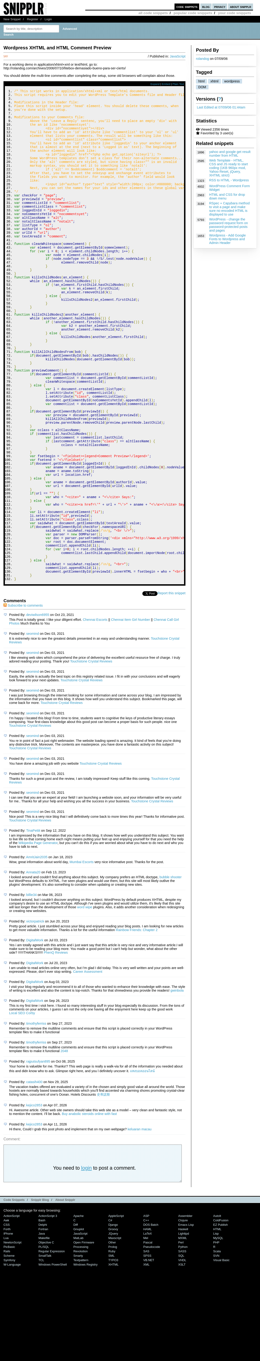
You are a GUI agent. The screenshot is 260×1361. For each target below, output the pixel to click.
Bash (41, 1312)
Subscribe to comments (23, 697)
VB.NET (148, 1352)
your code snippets (234, 13)
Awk (6, 1312)
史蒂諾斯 (103, 1187)
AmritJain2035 (37, 949)
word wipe (84, 999)
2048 (64, 1143)
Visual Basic (221, 1352)
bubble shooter (170, 969)
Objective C (46, 1334)
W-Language (12, 1356)
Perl (181, 1334)
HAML (147, 1321)
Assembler (185, 1308)
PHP (216, 1334)
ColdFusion (221, 1312)
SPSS (147, 1348)
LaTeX (147, 1325)
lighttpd (183, 1325)
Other (112, 1334)
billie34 (31, 987)
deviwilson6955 (37, 707)
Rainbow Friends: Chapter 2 (136, 1022)
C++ (146, 1312)
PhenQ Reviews (56, 1045)
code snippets (187, 7)
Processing (80, 1339)
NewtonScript (12, 1334)
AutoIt (217, 1308)
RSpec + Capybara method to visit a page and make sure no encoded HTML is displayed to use (229, 208)
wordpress (232, 81)
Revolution (80, 1343)
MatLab (78, 1330)
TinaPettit (33, 923)
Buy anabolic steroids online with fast (89, 1206)
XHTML (113, 1356)
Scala (217, 1343)
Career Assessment (87, 1064)
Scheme (9, 1348)
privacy (219, 7)
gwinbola (177, 1082)
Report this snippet (171, 685)
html (201, 81)
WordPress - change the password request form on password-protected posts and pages (228, 224)
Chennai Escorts (95, 712)
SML (111, 1348)
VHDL (182, 1352)
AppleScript (116, 1308)
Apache (78, 1308)
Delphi (42, 1317)
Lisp (216, 1325)
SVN (216, 1348)
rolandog (202, 59)
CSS (6, 1317)
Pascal (147, 1334)
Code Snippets (14, 1292)
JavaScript (177, 56)
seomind (32, 726)
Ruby (111, 1343)
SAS (146, 1343)
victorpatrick (35, 1013)
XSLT (181, 1356)
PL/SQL (43, 1339)
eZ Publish (220, 1317)
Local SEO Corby (22, 1105)
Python (183, 1339)
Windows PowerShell (52, 1356)
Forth (6, 1321)
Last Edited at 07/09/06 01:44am (221, 107)
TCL (41, 1352)
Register (32, 19)
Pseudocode (151, 1339)
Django (113, 1317)
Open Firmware (83, 1334)
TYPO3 (113, 1352)
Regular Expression (51, 1343)
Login (48, 19)
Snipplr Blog (40, 1292)
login (86, 1260)
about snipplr (240, 7)
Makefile (44, 1330)
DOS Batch (150, 1317)
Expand (155, 84)
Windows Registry (85, 1356)
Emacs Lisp (186, 1317)
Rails (6, 1343)
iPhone (8, 1325)
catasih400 (34, 1174)
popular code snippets (193, 13)
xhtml (214, 81)
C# (110, 1312)
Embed (166, 84)
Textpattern (80, 1352)
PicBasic (9, 1339)
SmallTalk (44, 1348)
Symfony (9, 1352)
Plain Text (178, 84)
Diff (75, 1317)
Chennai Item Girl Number (130, 712)
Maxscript (114, 1330)
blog (206, 7)
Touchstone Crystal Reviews (91, 753)
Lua (6, 1330)
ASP (146, 1308)
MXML (182, 1330)
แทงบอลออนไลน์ (142, 1163)
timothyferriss (36, 1116)
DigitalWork (34, 1032)
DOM (202, 87)
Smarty (78, 1348)
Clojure (183, 1312)
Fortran (43, 1321)
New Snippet (12, 19)
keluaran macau (139, 1221)
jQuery (113, 1325)
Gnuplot (78, 1321)
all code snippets (153, 13)
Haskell (183, 1321)
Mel (145, 1330)
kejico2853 (34, 1197)
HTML (217, 1321)
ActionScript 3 (47, 1308)
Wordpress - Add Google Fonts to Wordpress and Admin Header (227, 239)
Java (41, 1325)
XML (146, 1356)
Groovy (113, 1321)
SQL (181, 1348)
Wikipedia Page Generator (38, 935)
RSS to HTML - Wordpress (229, 180)
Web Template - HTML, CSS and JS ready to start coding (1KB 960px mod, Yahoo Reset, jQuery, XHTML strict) (228, 168)
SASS (182, 1343)
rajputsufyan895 (38, 1153)
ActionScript (11, 1308)
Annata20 (33, 964)
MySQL (218, 1330)
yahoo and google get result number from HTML (230, 153)
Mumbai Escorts (81, 954)
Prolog (112, 1339)
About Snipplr (65, 1292)
